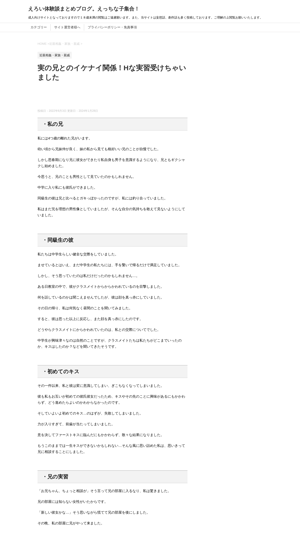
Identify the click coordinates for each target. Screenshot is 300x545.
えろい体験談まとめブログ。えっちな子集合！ (83, 9)
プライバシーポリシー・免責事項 (112, 27)
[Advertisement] (123, 97)
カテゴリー (38, 27)
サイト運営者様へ (67, 27)
